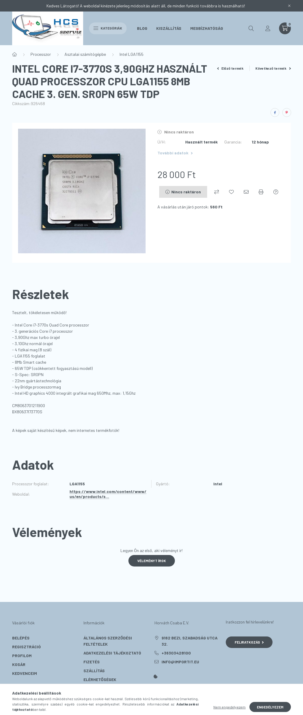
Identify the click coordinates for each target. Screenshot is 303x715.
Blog (142, 28)
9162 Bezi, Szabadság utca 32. (189, 641)
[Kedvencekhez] (231, 192)
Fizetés (91, 661)
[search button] (251, 28)
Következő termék (273, 68)
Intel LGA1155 (132, 54)
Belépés (21, 637)
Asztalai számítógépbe (85, 54)
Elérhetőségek (99, 679)
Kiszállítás (168, 28)
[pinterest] (286, 112)
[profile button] (268, 28)
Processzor (40, 54)
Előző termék (230, 68)
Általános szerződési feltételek (107, 641)
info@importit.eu (180, 661)
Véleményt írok (151, 561)
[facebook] (274, 112)
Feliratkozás (249, 642)
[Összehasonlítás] (217, 192)
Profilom (22, 655)
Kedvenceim (24, 673)
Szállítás (94, 670)
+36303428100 (176, 652)
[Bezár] (289, 5)
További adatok (175, 152)
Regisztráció (26, 646)
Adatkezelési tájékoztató (112, 652)
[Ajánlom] (246, 192)
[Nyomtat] (261, 192)
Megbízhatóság (206, 28)
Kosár (18, 664)
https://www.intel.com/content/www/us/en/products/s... (108, 494)
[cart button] (285, 28)
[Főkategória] (14, 54)
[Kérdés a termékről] (276, 192)
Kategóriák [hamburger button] (108, 28)
